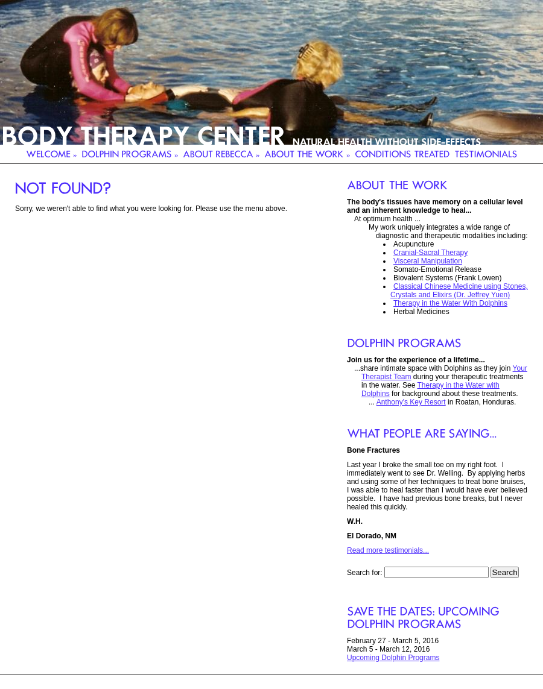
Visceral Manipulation (427, 261)
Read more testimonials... (388, 550)
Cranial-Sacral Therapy (430, 252)
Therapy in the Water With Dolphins (450, 303)
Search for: (365, 572)
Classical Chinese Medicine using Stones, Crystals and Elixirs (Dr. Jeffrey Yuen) (459, 290)
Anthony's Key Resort (411, 402)
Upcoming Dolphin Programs (393, 657)
